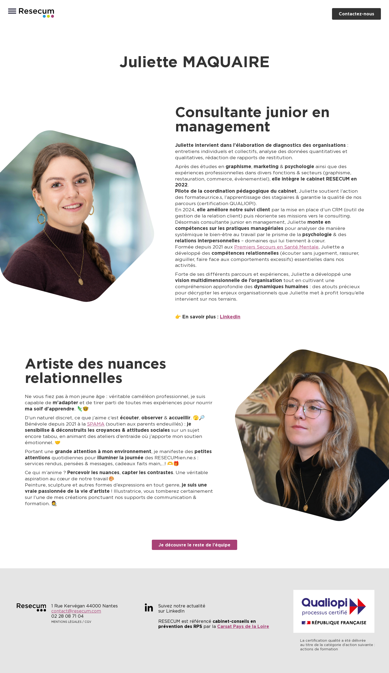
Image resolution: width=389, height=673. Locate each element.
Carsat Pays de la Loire (243, 626)
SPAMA (96, 424)
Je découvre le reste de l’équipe (194, 544)
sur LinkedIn (171, 611)
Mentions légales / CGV (71, 621)
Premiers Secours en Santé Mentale (276, 247)
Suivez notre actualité (181, 606)
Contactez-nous (356, 13)
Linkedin (230, 316)
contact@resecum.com (76, 611)
